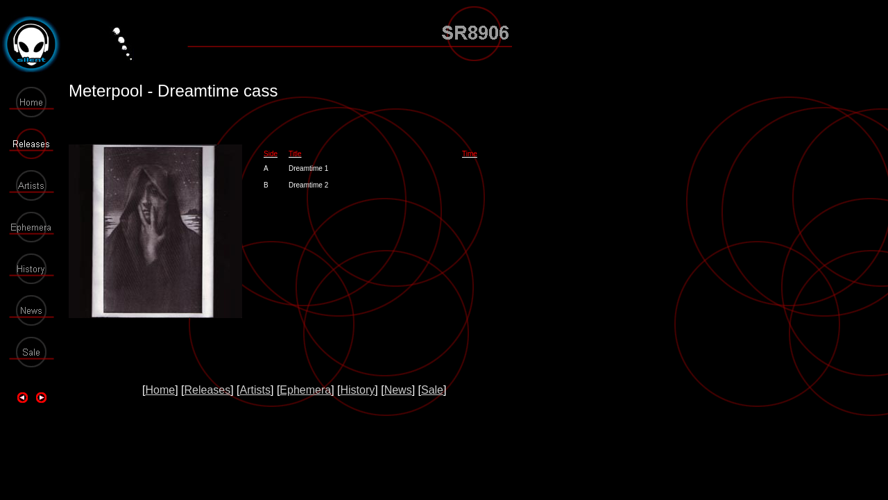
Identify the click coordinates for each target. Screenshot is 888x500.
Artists (255, 390)
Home (160, 390)
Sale (432, 390)
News (398, 390)
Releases (207, 390)
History (358, 390)
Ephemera (305, 390)
